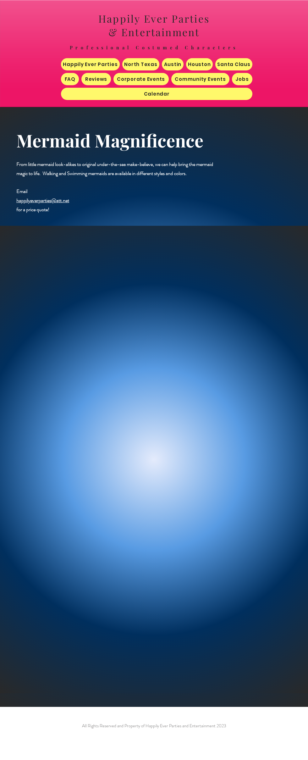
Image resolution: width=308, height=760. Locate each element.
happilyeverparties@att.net (42, 200)
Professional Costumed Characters (154, 48)
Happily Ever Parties (154, 18)
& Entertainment (154, 32)
